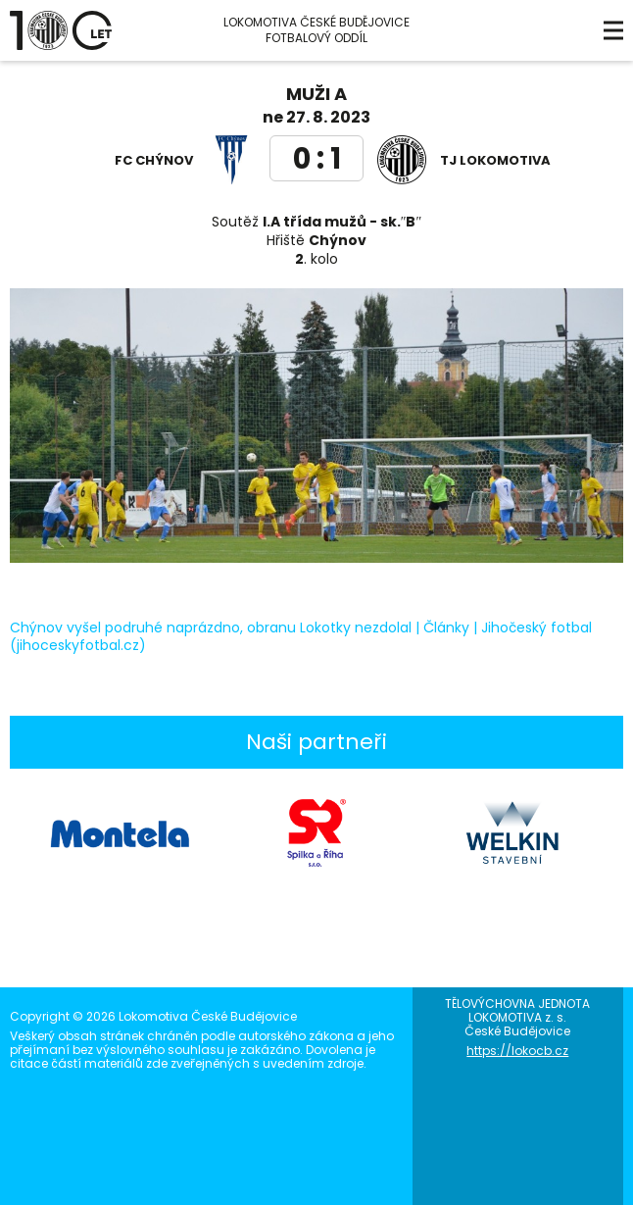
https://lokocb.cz (517, 1050)
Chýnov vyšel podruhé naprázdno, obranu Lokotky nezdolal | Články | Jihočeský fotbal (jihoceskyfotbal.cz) (301, 636)
